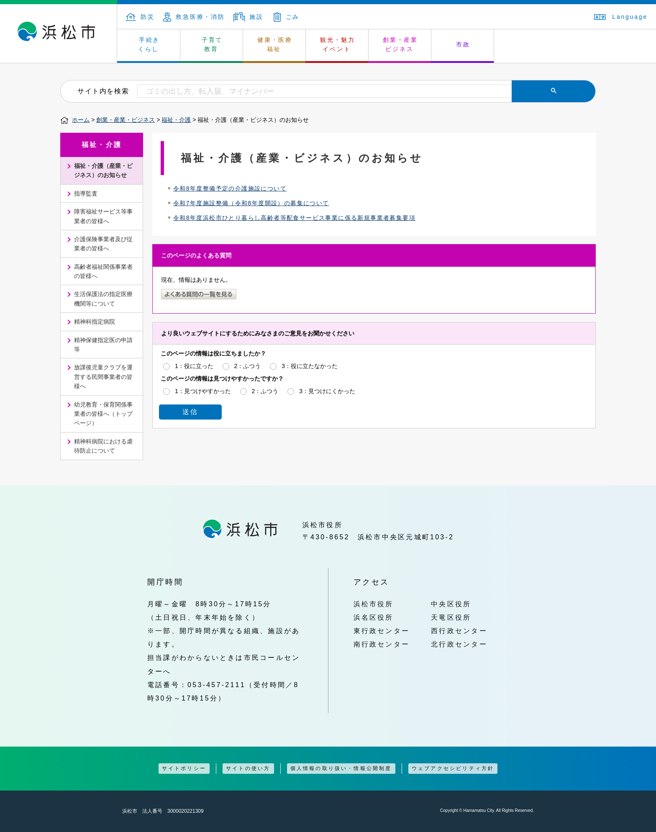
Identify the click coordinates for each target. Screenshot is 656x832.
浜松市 (58, 33)
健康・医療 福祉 (274, 44)
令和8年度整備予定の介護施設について (230, 188)
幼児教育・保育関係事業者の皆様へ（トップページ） (103, 414)
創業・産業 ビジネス (400, 44)
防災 (140, 16)
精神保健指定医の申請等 (103, 345)
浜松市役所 (374, 604)
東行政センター (382, 630)
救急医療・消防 (194, 16)
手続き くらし (149, 44)
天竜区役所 (451, 617)
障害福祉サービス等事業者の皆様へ (103, 216)
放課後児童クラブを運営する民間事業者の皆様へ (103, 376)
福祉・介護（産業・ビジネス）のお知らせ (103, 170)
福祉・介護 (176, 119)
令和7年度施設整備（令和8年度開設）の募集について (251, 203)
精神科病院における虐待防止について (103, 446)
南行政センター (382, 644)
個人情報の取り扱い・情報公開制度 (341, 768)
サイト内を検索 (103, 91)
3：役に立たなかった (310, 365)
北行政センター (459, 644)
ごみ (286, 16)
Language (621, 16)
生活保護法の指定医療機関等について (103, 299)
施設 (248, 16)
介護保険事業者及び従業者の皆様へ (103, 244)
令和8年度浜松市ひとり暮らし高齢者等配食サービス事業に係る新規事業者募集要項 (294, 217)
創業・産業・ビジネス (125, 119)
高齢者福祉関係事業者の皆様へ (103, 271)
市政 (463, 44)
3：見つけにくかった (327, 390)
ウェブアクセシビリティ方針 (453, 768)
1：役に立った (194, 365)
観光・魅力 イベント (337, 44)
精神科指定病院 (94, 321)
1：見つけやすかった (203, 390)
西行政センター (459, 630)
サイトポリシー (184, 768)
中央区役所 (451, 604)
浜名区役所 (374, 617)
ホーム (81, 119)
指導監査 (85, 193)
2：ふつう (247, 365)
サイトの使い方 (248, 768)
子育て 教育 (212, 44)
